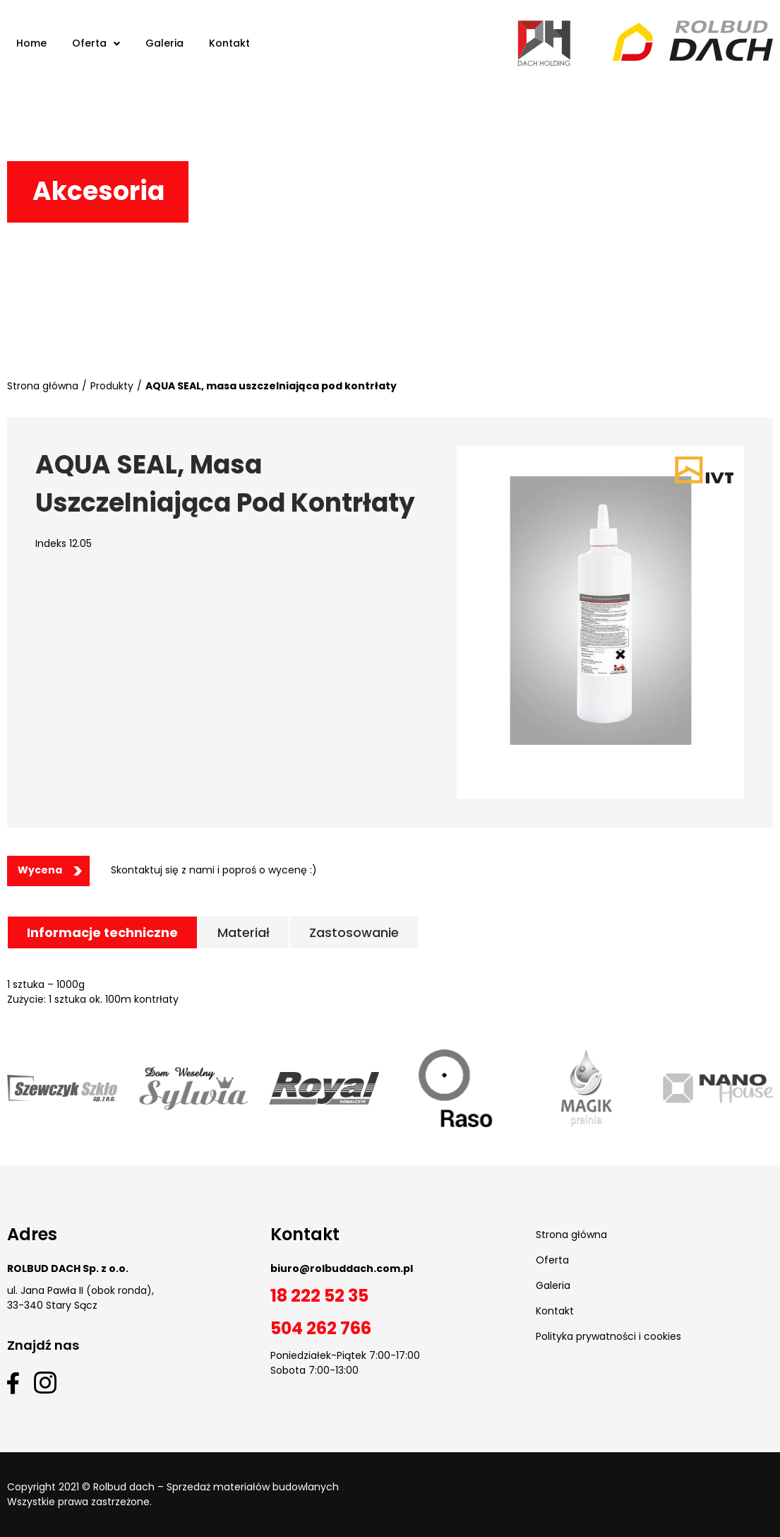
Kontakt (555, 1311)
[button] (48, 871)
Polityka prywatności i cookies (608, 1336)
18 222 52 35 (319, 1295)
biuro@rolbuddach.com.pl (341, 1268)
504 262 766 (320, 1328)
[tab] (102, 932)
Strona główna (42, 386)
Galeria (553, 1285)
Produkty (111, 386)
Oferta (552, 1260)
